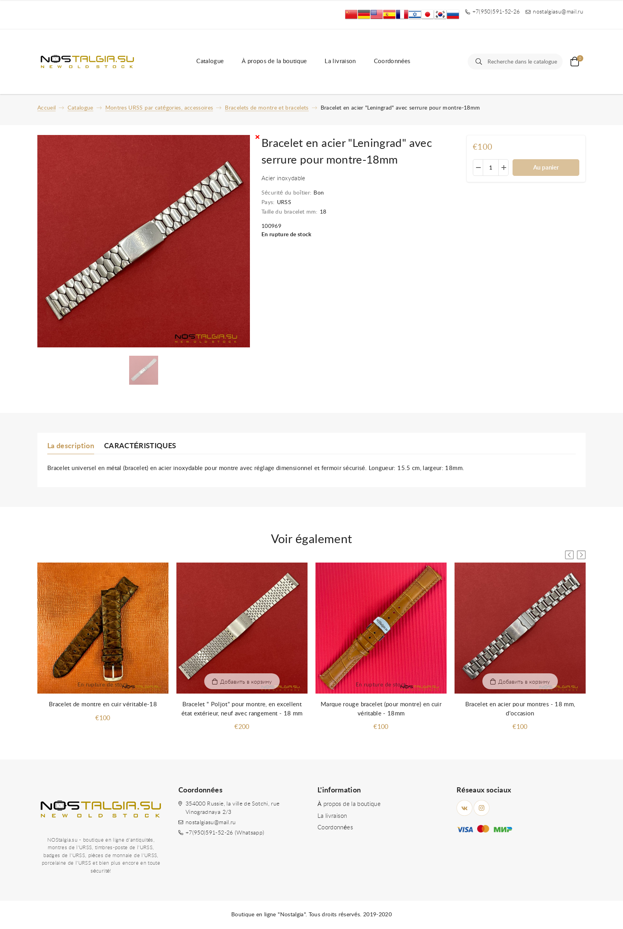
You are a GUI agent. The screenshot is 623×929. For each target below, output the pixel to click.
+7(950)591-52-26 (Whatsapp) (225, 833)
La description (70, 446)
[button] (581, 555)
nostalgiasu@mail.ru (211, 822)
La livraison (340, 61)
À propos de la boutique (274, 61)
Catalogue (210, 61)
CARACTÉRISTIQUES (140, 446)
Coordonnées (392, 61)
